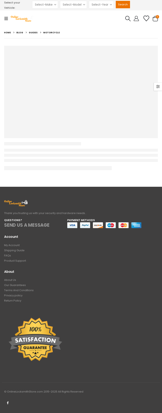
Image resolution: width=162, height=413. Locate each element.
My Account (12, 245)
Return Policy (12, 301)
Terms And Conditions (19, 290)
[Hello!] (136, 18)
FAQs (7, 255)
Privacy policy (13, 295)
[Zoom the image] (16, 202)
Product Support (15, 261)
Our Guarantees (15, 285)
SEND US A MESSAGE (27, 225)
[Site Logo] (22, 19)
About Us (10, 280)
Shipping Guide (14, 250)
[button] (7, 18)
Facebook (8, 403)
